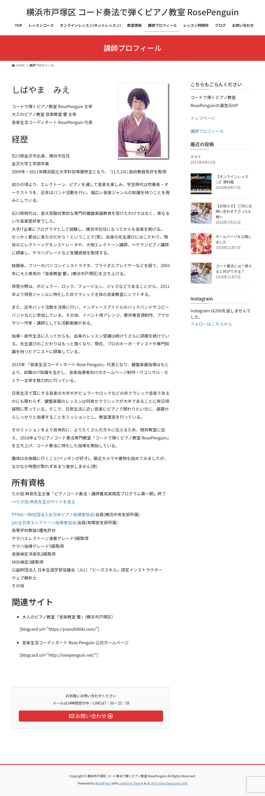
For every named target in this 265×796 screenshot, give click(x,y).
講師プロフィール (207, 131)
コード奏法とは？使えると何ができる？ (234, 268)
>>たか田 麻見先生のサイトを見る (43, 501)
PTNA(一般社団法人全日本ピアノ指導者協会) (53, 514)
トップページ (202, 118)
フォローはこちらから (211, 324)
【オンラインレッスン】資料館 (232, 179)
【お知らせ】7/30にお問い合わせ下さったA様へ (234, 211)
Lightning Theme (130, 783)
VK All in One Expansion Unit (167, 783)
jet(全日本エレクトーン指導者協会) (44, 522)
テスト (195, 156)
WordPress (103, 783)
